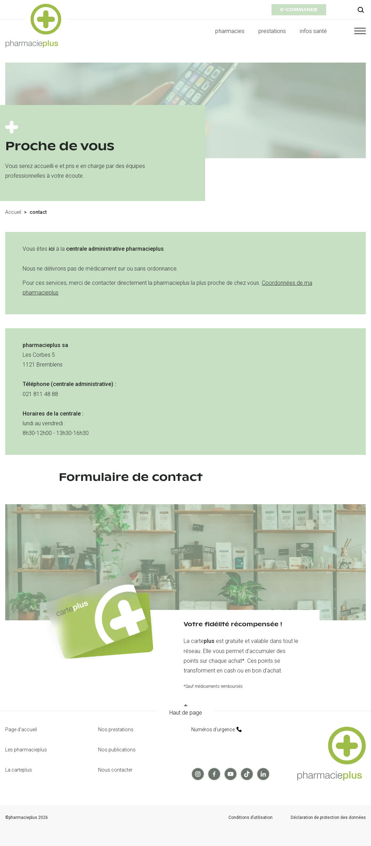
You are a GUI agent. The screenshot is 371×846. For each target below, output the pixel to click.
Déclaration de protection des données (328, 817)
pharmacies (229, 31)
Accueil (13, 212)
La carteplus (18, 770)
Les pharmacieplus (26, 749)
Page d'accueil (21, 729)
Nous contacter (115, 770)
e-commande (298, 10)
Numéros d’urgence (216, 729)
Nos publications (117, 749)
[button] (353, 31)
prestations (272, 31)
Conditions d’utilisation (250, 817)
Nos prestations (116, 729)
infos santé (313, 31)
